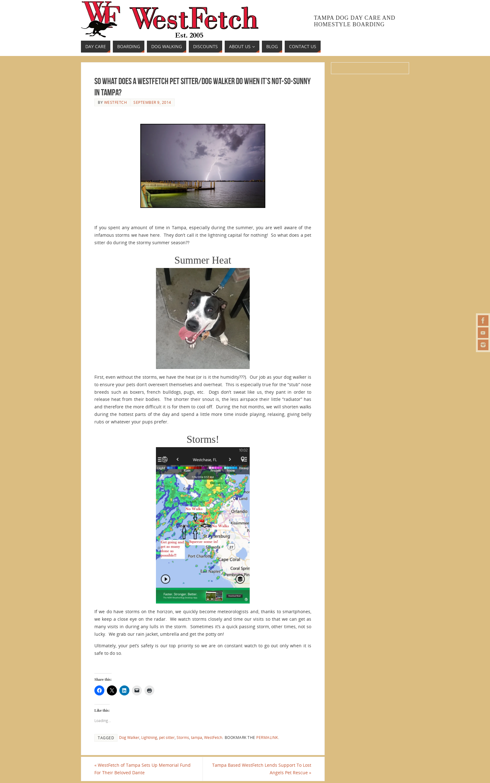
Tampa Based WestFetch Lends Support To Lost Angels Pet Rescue (261, 768)
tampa (196, 737)
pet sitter (167, 737)
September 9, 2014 (152, 102)
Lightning (149, 737)
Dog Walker (129, 737)
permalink (267, 737)
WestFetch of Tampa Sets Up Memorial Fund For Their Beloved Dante (142, 768)
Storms (183, 737)
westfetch (115, 102)
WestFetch (213, 737)
